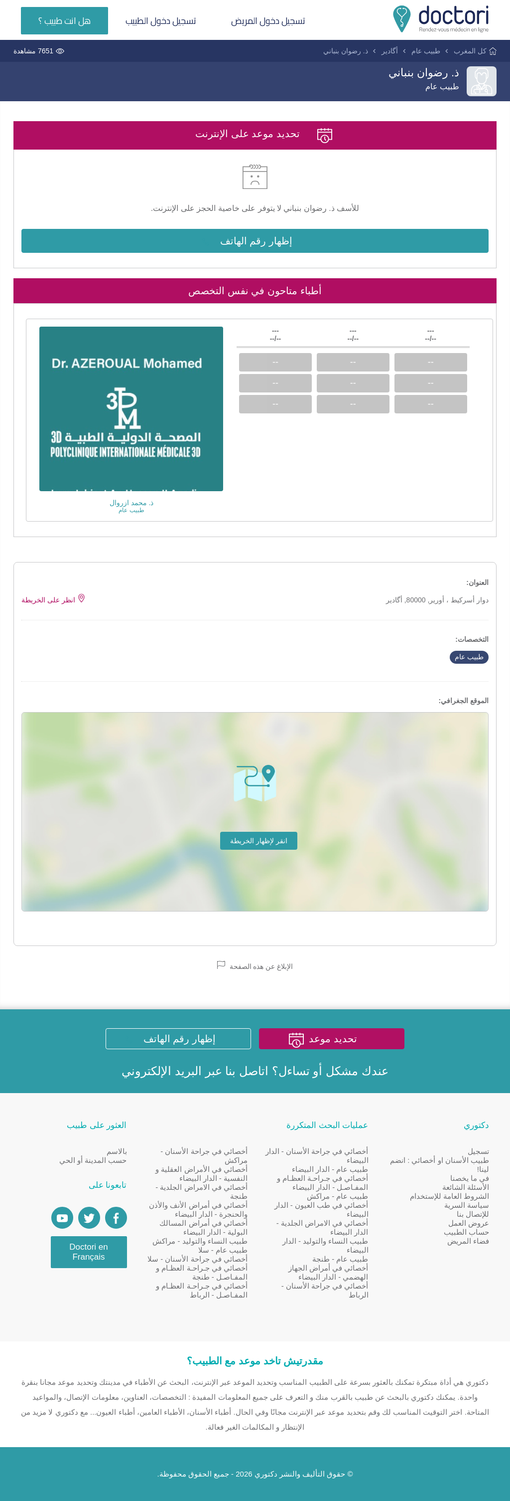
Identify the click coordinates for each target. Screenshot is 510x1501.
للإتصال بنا (473, 1214)
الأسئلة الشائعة (465, 1187)
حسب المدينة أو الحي (93, 1160)
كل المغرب (470, 51)
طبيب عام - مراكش (338, 1196)
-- (431, 362)
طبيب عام (425, 51)
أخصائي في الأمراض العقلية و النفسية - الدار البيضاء (201, 1173)
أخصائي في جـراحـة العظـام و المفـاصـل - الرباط (202, 1290)
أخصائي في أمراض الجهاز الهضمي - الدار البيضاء (328, 1272)
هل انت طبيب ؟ (64, 20)
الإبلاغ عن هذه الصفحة (255, 965)
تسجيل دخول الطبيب (161, 20)
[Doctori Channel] (62, 1218)
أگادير (390, 51)
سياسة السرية (466, 1205)
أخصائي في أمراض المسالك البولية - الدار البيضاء (203, 1227)
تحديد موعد (333, 1038)
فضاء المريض (468, 1241)
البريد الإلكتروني (162, 1071)
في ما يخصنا (469, 1178)
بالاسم (117, 1151)
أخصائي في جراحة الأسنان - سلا (197, 1259)
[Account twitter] (89, 1218)
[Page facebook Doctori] (116, 1218)
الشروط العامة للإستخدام (449, 1196)
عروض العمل (468, 1223)
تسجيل (478, 1151)
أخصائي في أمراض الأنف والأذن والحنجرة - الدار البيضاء (198, 1209)
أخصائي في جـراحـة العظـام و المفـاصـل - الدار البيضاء (323, 1182)
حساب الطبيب (466, 1232)
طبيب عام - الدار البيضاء (330, 1169)
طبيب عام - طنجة (340, 1259)
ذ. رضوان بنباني (345, 51)
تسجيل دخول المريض (268, 20)
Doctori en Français (88, 1252)
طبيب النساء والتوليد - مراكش (200, 1241)
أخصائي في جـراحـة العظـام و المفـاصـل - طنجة (202, 1272)
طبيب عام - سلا (223, 1250)
